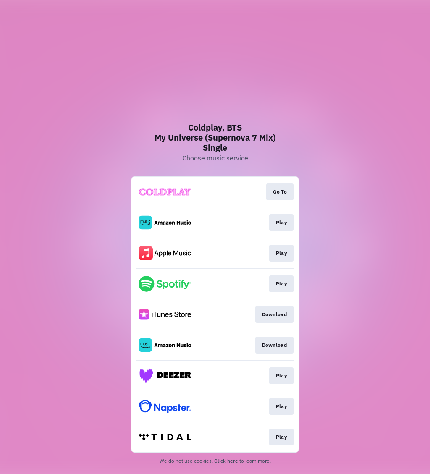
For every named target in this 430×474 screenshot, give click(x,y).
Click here (226, 461)
